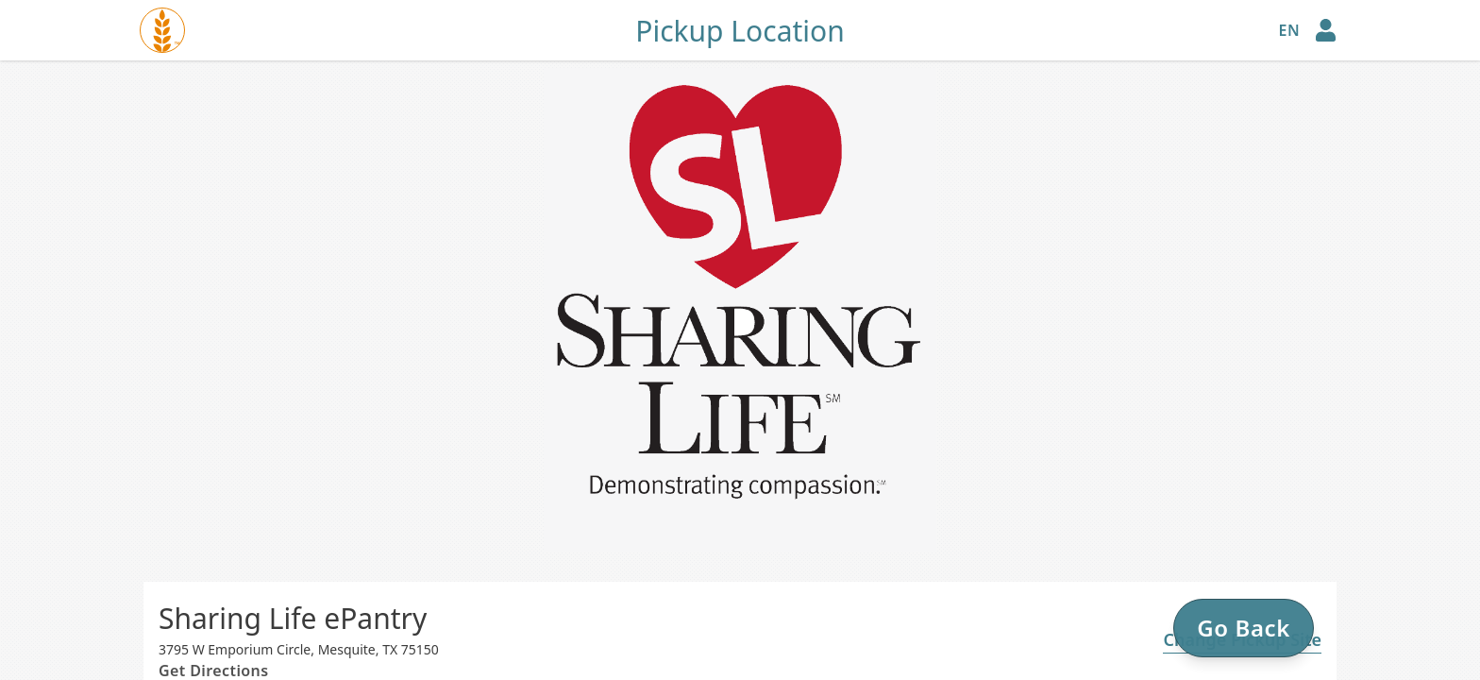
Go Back (1243, 627)
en (1289, 30)
